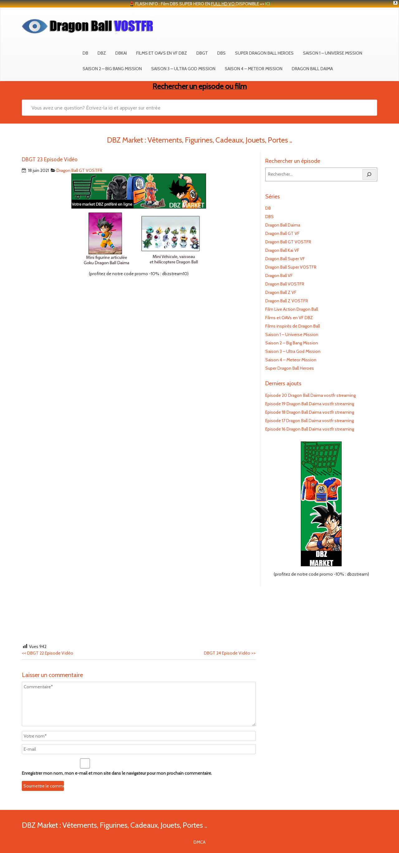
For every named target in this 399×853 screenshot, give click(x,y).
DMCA (199, 842)
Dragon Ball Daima (312, 68)
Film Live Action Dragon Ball (291, 309)
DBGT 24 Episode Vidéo (230, 653)
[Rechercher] (369, 174)
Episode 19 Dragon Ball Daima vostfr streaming (309, 404)
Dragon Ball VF (279, 275)
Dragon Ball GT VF (282, 233)
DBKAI (121, 53)
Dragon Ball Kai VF (282, 250)
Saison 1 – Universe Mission (332, 53)
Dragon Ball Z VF (280, 292)
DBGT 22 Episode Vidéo (47, 653)
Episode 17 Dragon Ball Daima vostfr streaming (309, 420)
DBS (221, 53)
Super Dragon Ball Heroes (264, 53)
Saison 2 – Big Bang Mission (112, 68)
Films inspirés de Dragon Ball (292, 326)
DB (85, 53)
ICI (267, 4)
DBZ (102, 53)
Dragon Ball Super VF (285, 258)
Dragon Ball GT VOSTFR (79, 170)
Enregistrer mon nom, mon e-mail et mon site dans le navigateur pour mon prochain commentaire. (117, 773)
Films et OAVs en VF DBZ (161, 53)
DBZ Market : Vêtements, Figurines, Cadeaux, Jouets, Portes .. (114, 825)
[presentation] (64, 782)
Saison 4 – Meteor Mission (253, 68)
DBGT (202, 53)
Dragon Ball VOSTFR (284, 284)
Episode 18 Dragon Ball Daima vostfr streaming (309, 412)
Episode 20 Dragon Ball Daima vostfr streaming (310, 395)
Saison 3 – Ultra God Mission (183, 68)
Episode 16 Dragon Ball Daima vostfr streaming (309, 429)
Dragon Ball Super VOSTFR (290, 267)
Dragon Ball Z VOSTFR (286, 301)
